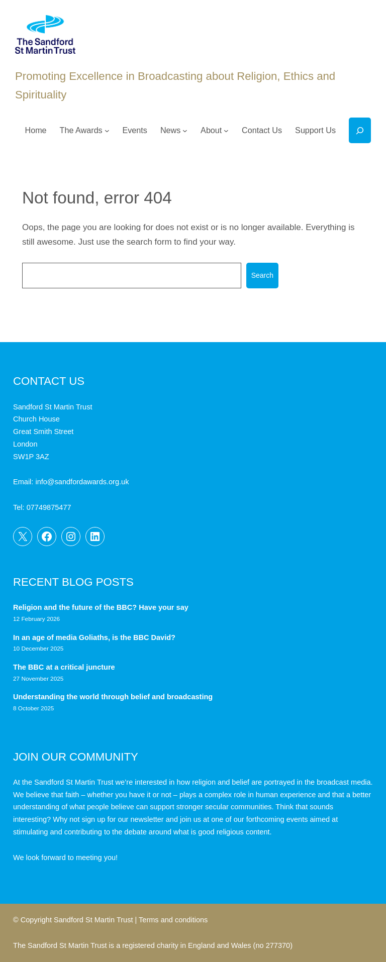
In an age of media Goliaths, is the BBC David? (95, 637)
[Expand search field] (360, 130)
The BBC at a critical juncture (64, 667)
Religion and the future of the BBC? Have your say (100, 607)
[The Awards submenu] (107, 130)
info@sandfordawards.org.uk (82, 482)
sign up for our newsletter (123, 819)
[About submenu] (226, 130)
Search (262, 275)
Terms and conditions (173, 920)
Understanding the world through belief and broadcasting (113, 697)
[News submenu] (184, 130)
